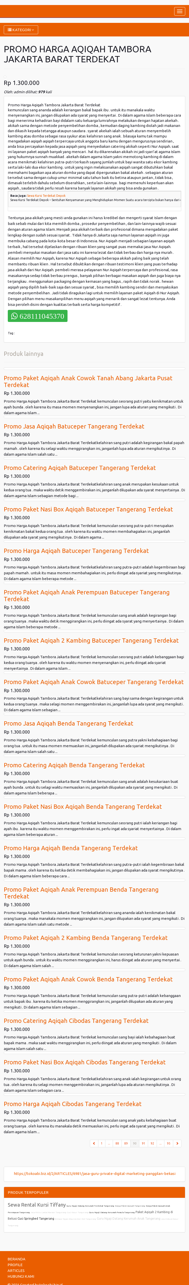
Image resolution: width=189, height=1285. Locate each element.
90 (136, 1143)
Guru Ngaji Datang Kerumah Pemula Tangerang (112, 1212)
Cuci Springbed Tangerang (36, 1218)
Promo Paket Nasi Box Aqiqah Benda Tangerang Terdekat (83, 806)
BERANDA (16, 1259)
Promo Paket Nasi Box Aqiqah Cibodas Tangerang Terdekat (85, 1062)
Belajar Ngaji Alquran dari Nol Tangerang (75, 1219)
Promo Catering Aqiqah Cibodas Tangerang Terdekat (76, 1020)
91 (143, 1143)
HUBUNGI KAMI (21, 1276)
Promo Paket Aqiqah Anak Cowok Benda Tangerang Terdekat (88, 979)
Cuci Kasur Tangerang (77, 1212)
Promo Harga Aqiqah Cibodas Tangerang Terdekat (73, 1104)
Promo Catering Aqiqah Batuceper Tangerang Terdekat (80, 467)
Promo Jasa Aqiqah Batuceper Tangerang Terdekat (74, 426)
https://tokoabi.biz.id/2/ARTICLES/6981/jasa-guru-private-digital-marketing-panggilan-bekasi (94, 1173)
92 (152, 1143)
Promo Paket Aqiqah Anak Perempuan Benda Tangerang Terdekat (81, 892)
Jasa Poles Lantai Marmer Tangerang (48, 1212)
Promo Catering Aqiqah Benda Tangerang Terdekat (74, 765)
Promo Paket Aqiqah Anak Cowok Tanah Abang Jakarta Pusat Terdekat (88, 381)
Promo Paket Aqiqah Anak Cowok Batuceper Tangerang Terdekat (94, 682)
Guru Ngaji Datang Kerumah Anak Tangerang (128, 1218)
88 (117, 1143)
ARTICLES (16, 1270)
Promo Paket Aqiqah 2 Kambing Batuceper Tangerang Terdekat (91, 640)
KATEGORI (21, 30)
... (109, 1143)
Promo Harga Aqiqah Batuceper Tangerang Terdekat (76, 550)
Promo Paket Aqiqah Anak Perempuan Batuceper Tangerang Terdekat (87, 595)
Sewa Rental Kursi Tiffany (37, 1205)
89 (126, 1143)
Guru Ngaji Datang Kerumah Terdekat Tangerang (90, 1206)
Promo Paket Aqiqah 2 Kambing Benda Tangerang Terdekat (86, 937)
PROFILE (15, 1265)
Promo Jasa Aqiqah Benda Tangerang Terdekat (68, 723)
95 (168, 1143)
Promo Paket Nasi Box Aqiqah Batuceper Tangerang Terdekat (88, 509)
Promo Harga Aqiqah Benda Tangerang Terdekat (71, 848)
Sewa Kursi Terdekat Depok (46, 195)
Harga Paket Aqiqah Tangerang (130, 1206)
